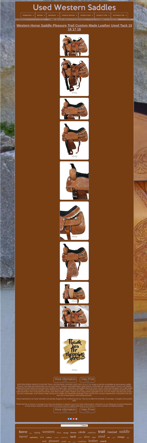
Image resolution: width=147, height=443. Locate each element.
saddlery (49, 437)
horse (23, 432)
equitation (34, 437)
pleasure (54, 441)
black (59, 433)
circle (82, 432)
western (48, 431)
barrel (23, 436)
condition (82, 441)
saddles (92, 433)
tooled (112, 432)
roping (37, 432)
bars (31, 433)
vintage (120, 437)
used (101, 436)
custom (56, 437)
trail (101, 431)
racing (65, 433)
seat (44, 441)
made (74, 442)
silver (94, 437)
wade (80, 437)
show (87, 436)
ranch (103, 441)
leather (93, 441)
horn (128, 437)
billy (108, 437)
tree (69, 442)
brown (73, 432)
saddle (124, 431)
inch (42, 437)
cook (113, 437)
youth (63, 441)
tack (73, 436)
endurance (64, 437)
